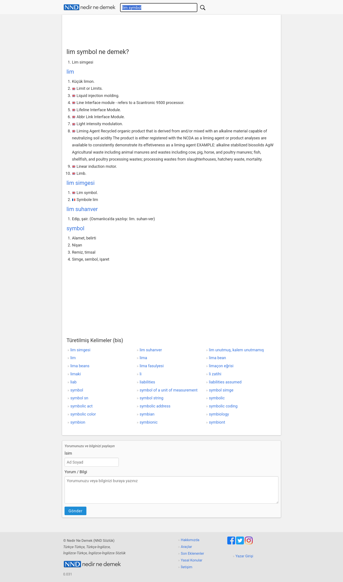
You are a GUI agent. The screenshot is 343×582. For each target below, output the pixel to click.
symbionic (149, 422)
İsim (68, 453)
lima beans (79, 366)
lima (143, 357)
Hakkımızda (190, 540)
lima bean (217, 357)
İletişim (186, 567)
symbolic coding (223, 406)
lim (70, 72)
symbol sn (79, 398)
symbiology (219, 414)
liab (73, 382)
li (141, 374)
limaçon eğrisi (221, 366)
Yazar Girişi (244, 556)
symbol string (151, 398)
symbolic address (155, 406)
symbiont (217, 422)
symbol (75, 228)
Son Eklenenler (192, 553)
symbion (77, 422)
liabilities (147, 382)
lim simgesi (80, 183)
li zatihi (215, 374)
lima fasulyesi (152, 366)
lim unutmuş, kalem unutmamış (236, 350)
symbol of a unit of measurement (169, 390)
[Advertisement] (171, 30)
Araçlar (186, 547)
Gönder (75, 511)
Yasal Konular (191, 560)
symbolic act (81, 406)
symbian (147, 414)
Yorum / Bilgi (76, 471)
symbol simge (221, 390)
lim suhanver (82, 209)
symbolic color (83, 414)
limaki (75, 374)
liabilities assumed (225, 382)
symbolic (217, 398)
